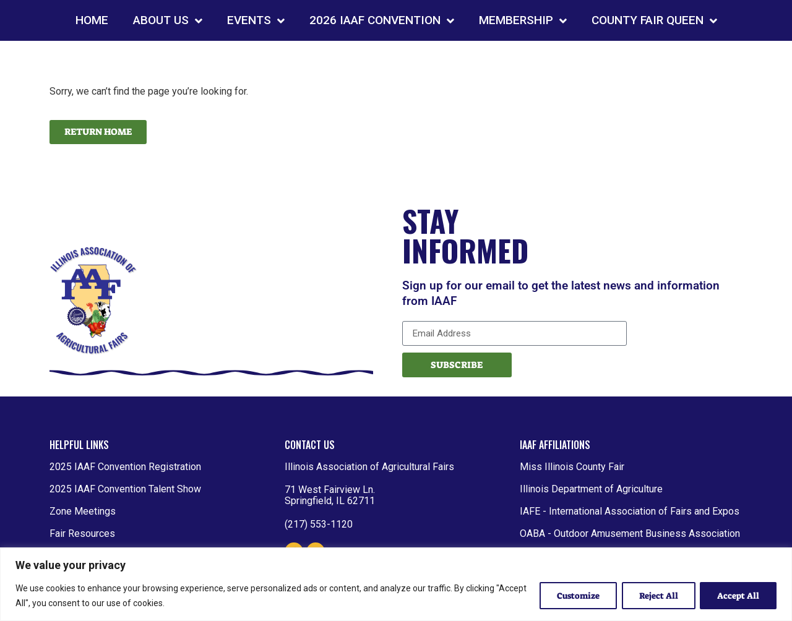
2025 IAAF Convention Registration (125, 467)
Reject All (656, 595)
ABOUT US (167, 21)
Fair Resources (82, 533)
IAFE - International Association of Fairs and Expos (629, 511)
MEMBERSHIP (523, 21)
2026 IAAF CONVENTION (381, 21)
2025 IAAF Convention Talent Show (125, 489)
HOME (91, 20)
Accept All (738, 595)
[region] (396, 584)
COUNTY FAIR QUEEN (654, 21)
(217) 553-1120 (319, 524)
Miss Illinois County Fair (572, 467)
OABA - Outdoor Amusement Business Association (630, 533)
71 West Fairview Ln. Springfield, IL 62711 (330, 495)
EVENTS (256, 21)
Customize (574, 595)
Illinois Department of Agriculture (591, 489)
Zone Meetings (83, 511)
